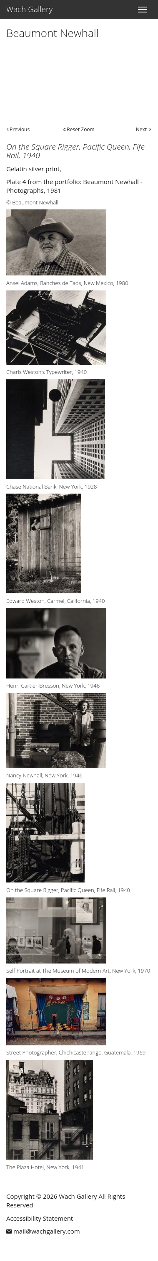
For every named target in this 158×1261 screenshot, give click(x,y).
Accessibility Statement (39, 1218)
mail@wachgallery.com (46, 1231)
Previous (20, 129)
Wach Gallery (29, 9)
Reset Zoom (80, 129)
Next (141, 129)
